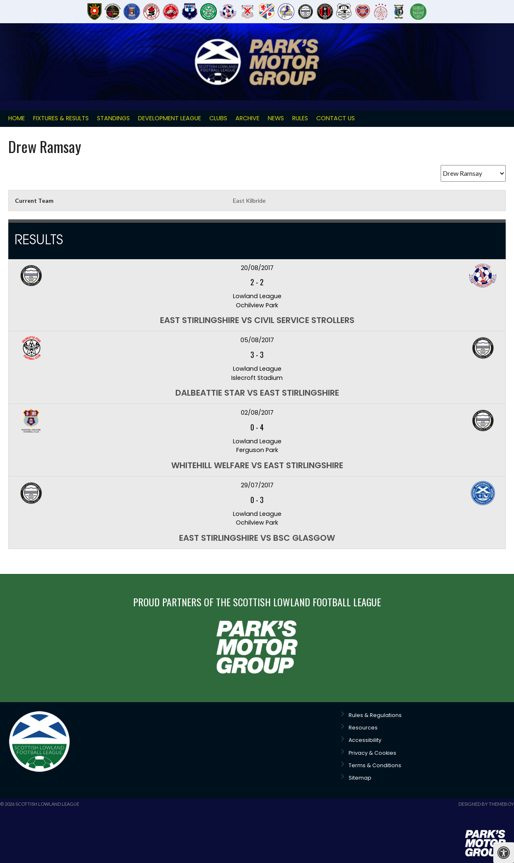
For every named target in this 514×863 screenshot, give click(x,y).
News (276, 118)
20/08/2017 (257, 268)
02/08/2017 (257, 412)
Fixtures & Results (61, 118)
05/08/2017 (257, 340)
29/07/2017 (257, 485)
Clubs (218, 118)
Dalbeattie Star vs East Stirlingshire (257, 393)
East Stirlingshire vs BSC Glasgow (257, 538)
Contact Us (335, 118)
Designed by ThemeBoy (486, 804)
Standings (113, 118)
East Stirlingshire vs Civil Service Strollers (257, 320)
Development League (169, 118)
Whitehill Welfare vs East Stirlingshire (257, 465)
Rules (300, 118)
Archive (247, 118)
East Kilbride (249, 200)
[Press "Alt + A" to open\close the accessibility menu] (503, 852)
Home (16, 118)
